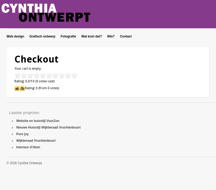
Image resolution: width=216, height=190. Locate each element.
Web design (15, 36)
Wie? (111, 36)
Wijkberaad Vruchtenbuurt (36, 140)
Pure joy (22, 134)
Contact (126, 36)
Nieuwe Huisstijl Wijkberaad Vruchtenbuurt (48, 127)
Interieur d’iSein (28, 147)
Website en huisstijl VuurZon (37, 121)
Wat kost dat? (91, 36)
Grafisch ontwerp (42, 36)
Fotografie (68, 36)
